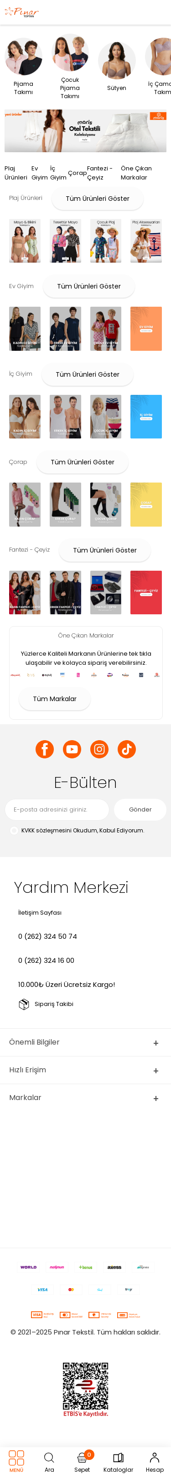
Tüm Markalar (55, 698)
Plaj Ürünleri (16, 173)
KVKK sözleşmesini (46, 830)
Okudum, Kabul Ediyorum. (77, 831)
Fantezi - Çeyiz (100, 173)
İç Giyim (58, 173)
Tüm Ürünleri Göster (98, 198)
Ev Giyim (39, 173)
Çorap (77, 173)
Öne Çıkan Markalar (136, 173)
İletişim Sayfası (40, 912)
